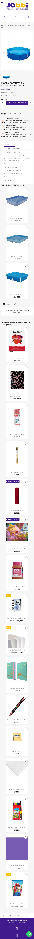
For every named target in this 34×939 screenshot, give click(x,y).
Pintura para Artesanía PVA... (17, 587)
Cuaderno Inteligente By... (17, 396)
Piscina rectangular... (17, 218)
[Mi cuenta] (16, 16)
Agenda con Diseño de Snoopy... (17, 618)
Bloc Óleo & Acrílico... (17, 358)
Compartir (10, 113)
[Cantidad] (3, 103)
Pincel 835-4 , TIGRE (17, 472)
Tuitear (15, 113)
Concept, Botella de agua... (17, 434)
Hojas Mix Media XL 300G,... (17, 789)
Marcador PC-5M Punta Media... (17, 720)
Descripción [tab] (9, 145)
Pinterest (20, 113)
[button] (4, 16)
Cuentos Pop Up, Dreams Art (17, 549)
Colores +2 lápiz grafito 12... (17, 827)
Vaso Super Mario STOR (17, 904)
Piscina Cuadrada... (17, 256)
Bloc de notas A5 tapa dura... (17, 688)
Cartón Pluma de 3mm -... (17, 650)
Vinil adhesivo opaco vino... (17, 510)
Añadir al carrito (17, 103)
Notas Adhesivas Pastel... (17, 751)
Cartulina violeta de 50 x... (17, 866)
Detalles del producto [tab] (13, 148)
